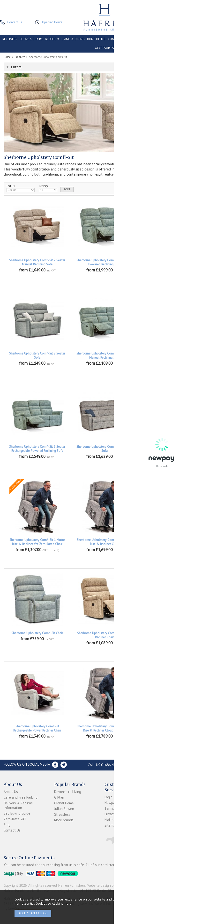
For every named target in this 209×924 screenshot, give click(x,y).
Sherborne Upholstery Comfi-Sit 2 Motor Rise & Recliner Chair (104, 542)
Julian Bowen (64, 808)
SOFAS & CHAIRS (31, 39)
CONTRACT (158, 39)
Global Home (64, 803)
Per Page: (48, 188)
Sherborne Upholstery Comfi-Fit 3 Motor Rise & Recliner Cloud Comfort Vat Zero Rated (171, 730)
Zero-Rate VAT (15, 819)
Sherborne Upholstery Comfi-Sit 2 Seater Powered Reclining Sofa (104, 262)
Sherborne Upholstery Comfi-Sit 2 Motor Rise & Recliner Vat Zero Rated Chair (171, 542)
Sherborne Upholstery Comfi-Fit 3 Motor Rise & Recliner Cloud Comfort (104, 728)
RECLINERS (9, 39)
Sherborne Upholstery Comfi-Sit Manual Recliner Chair (104, 635)
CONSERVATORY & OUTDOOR (128, 39)
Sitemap (110, 825)
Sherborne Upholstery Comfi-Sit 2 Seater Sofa (37, 355)
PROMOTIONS (197, 39)
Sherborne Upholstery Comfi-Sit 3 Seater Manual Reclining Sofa (104, 355)
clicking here (62, 903)
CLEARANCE (177, 39)
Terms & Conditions (119, 808)
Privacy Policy (114, 814)
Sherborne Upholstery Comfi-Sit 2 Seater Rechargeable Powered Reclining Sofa (172, 262)
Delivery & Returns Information (18, 805)
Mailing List (113, 819)
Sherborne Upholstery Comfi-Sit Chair (37, 633)
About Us (11, 791)
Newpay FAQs (115, 802)
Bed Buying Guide (17, 813)
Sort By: (21, 188)
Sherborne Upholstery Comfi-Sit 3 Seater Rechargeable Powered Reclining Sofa (37, 449)
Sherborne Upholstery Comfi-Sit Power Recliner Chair (171, 635)
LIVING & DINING (73, 39)
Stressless (62, 814)
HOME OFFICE (96, 39)
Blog (7, 824)
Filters (16, 66)
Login (108, 797)
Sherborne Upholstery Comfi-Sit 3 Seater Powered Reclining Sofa (172, 355)
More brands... (65, 820)
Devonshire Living (67, 791)
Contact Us (12, 830)
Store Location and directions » (167, 764)
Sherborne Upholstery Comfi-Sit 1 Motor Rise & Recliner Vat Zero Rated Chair (37, 542)
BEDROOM (52, 39)
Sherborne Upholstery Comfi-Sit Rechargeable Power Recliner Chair (37, 728)
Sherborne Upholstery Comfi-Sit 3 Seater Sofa (104, 449)
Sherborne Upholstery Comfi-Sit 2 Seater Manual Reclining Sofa (37, 262)
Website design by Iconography (111, 885)
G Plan (59, 797)
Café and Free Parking (20, 797)
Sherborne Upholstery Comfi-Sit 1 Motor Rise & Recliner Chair (171, 449)
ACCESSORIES (104, 48)
